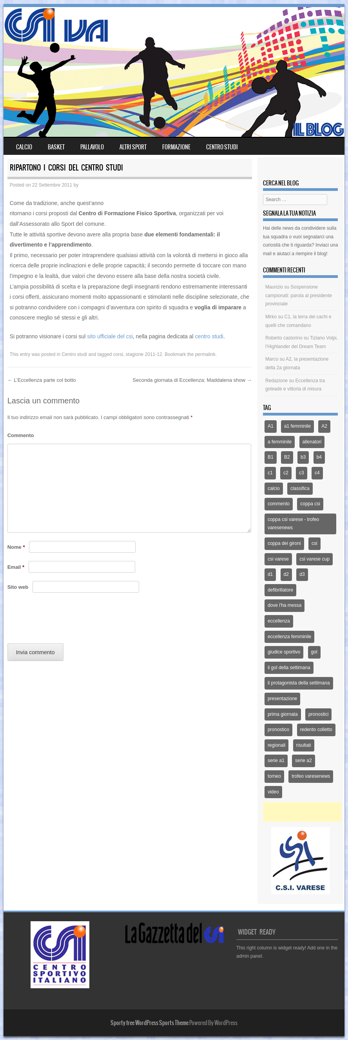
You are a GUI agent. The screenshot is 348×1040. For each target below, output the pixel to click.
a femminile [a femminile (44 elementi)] (280, 442)
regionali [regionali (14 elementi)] (276, 745)
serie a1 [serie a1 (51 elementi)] (276, 760)
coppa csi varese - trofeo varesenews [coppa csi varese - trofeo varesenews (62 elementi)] (293, 524)
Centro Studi (222, 147)
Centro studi (74, 354)
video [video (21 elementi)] (273, 792)
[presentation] (67, 620)
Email (15, 567)
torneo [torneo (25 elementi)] (274, 776)
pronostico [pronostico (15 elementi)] (278, 729)
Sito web (17, 587)
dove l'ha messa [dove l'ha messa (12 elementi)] (284, 605)
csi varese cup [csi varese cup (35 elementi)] (314, 559)
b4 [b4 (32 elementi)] (319, 457)
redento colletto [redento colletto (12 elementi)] (316, 729)
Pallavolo (92, 147)
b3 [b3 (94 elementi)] (303, 457)
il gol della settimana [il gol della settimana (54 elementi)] (289, 667)
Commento (20, 435)
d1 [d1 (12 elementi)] (270, 574)
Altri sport (133, 147)
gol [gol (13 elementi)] (314, 652)
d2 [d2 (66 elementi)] (286, 574)
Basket (56, 147)
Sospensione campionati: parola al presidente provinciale (298, 295)
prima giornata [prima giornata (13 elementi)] (283, 714)
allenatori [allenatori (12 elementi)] (312, 442)
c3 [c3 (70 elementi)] (301, 473)
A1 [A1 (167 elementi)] (271, 426)
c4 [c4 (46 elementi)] (317, 473)
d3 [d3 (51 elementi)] (301, 574)
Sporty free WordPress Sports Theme (149, 1022)
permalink (205, 354)
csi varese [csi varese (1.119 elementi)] (278, 559)
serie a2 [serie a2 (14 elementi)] (303, 760)
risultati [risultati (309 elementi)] (303, 745)
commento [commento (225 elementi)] (279, 503)
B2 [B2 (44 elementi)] (287, 457)
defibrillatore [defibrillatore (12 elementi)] (280, 590)
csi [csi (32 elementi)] (314, 543)
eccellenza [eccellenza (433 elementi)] (279, 621)
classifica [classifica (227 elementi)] (300, 488)
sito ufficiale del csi (109, 336)
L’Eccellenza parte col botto (41, 380)
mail (267, 253)
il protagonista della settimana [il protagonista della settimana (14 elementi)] (299, 683)
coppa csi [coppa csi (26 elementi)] (310, 503)
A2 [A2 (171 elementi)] (324, 426)
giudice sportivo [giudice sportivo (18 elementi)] (284, 652)
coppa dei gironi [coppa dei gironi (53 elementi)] (284, 543)
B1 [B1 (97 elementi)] (271, 457)
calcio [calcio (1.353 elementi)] (274, 488)
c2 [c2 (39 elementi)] (285, 473)
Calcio (24, 147)
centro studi (209, 336)
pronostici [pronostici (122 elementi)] (318, 714)
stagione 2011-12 (144, 354)
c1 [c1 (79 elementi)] (270, 473)
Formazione (176, 147)
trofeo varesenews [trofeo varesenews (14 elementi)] (311, 776)
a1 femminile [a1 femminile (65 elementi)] (297, 426)
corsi (118, 354)
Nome (16, 547)
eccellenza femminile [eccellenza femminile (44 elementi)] (289, 636)
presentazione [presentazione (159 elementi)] (282, 698)
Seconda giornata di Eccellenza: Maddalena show (192, 380)
